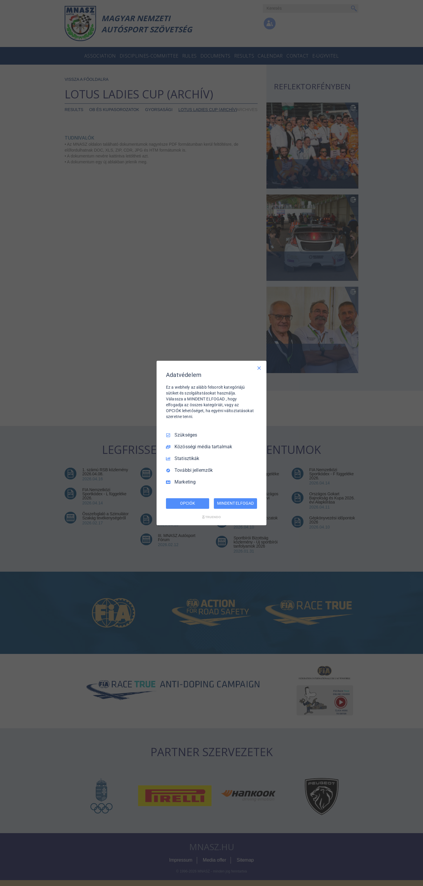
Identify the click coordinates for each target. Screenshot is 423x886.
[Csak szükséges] (259, 368)
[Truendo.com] (211, 517)
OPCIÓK (187, 503)
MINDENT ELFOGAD (235, 503)
